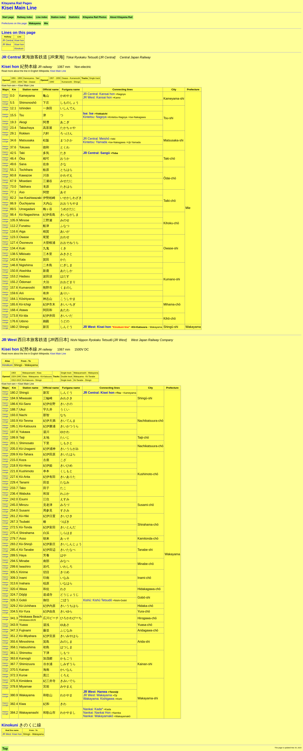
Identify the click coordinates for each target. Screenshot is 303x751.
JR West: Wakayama (97, 695)
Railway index (24, 17)
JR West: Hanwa (95, 691)
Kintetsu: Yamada (95, 142)
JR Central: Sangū (96, 153)
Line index (41, 17)
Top (5, 748)
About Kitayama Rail (121, 17)
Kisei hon (19, 40)
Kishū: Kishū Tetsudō (97, 600)
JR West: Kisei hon (107, 326)
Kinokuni (18, 48)
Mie (46, 23)
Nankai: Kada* (93, 709)
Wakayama (35, 23)
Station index (58, 17)
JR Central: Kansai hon (99, 94)
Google (5, 97)
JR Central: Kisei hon (98, 392)
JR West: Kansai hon (97, 97)
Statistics (74, 17)
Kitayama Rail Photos (94, 17)
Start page (8, 17)
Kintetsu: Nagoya (95, 117)
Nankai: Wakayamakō (98, 716)
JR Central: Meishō (96, 138)
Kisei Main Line (58, 71)
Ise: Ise (88, 113)
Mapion (5, 95)
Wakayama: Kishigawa (98, 698)
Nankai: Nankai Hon (97, 712)
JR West (6, 44)
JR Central (7, 40)
